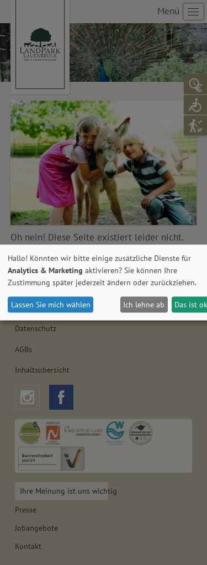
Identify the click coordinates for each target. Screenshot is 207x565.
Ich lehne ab (143, 305)
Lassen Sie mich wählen (51, 305)
